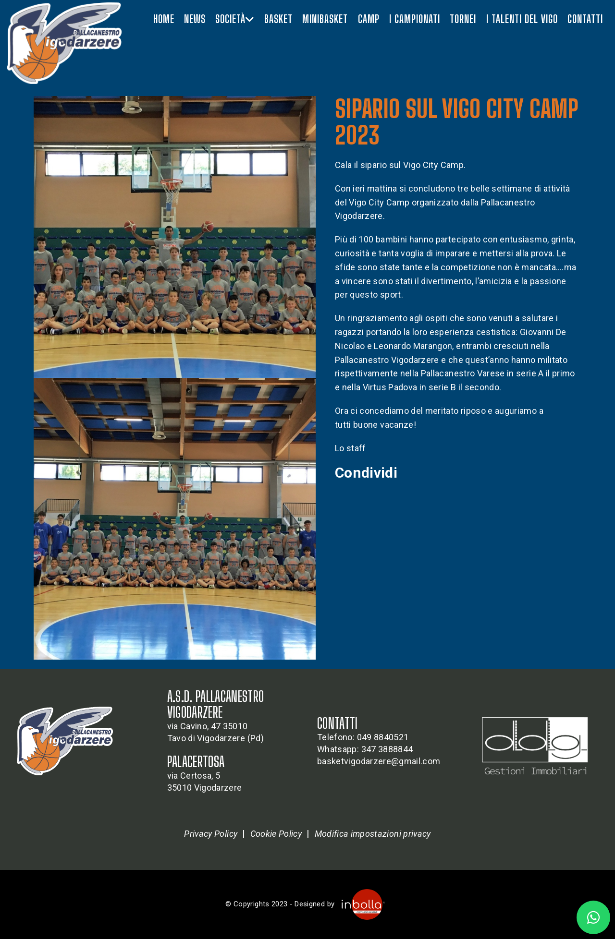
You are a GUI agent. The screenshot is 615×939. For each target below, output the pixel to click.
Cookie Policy (276, 834)
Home (163, 18)
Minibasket (325, 18)
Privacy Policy (210, 834)
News (195, 18)
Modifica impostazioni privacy (373, 834)
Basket (278, 18)
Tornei (463, 18)
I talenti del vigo (522, 18)
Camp (369, 18)
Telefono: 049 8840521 (362, 737)
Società (234, 18)
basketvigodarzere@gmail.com (378, 761)
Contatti (585, 18)
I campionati (414, 18)
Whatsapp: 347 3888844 (365, 749)
